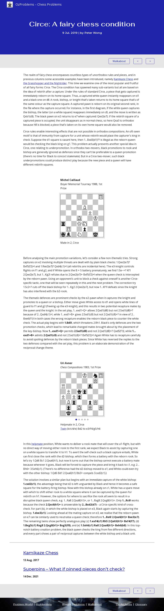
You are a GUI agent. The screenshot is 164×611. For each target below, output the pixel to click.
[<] (138, 61)
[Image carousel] (82, 396)
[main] (82, 27)
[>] (150, 61)
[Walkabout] (119, 61)
